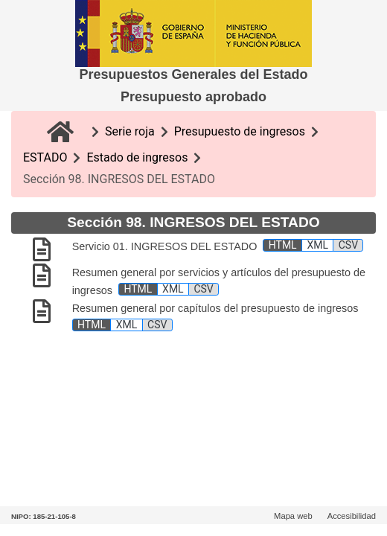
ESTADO (45, 157)
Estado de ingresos (137, 157)
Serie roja (130, 131)
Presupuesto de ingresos (239, 131)
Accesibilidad (351, 515)
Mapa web (293, 515)
